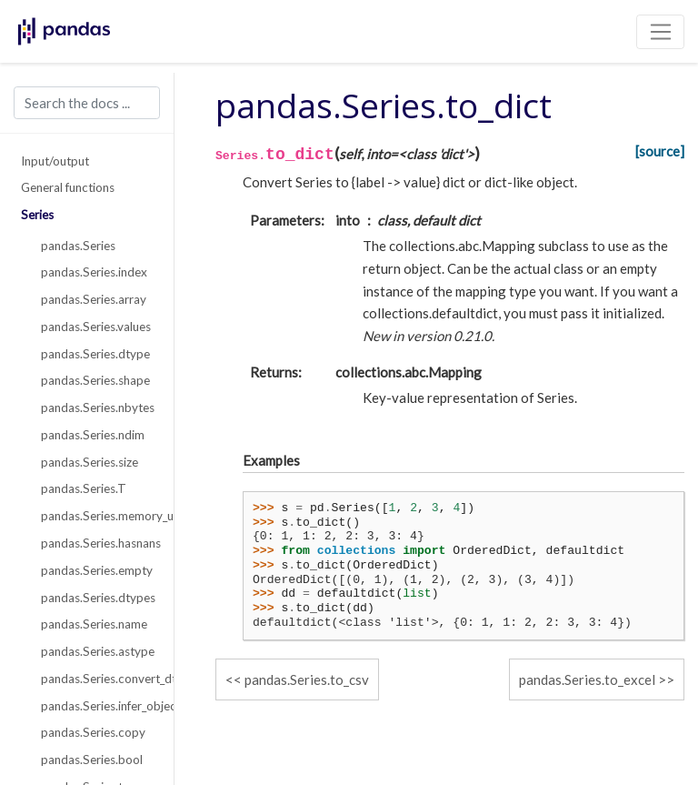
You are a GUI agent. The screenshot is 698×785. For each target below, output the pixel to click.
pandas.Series (78, 245)
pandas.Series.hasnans (97, 543)
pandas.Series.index (94, 272)
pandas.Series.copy (93, 732)
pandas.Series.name (94, 624)
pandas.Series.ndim (93, 435)
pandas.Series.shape (95, 380)
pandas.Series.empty (97, 570)
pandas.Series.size (89, 462)
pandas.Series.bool (92, 759)
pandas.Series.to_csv (306, 679)
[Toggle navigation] (660, 32)
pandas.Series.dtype (95, 354)
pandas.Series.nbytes (97, 407)
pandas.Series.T (83, 488)
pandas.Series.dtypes (97, 597)
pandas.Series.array (93, 299)
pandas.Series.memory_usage (97, 515)
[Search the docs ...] (87, 102)
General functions (68, 187)
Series (37, 214)
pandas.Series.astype (97, 651)
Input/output (55, 161)
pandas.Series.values (96, 326)
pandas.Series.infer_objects (97, 706)
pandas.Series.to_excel (587, 679)
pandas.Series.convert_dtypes (97, 678)
